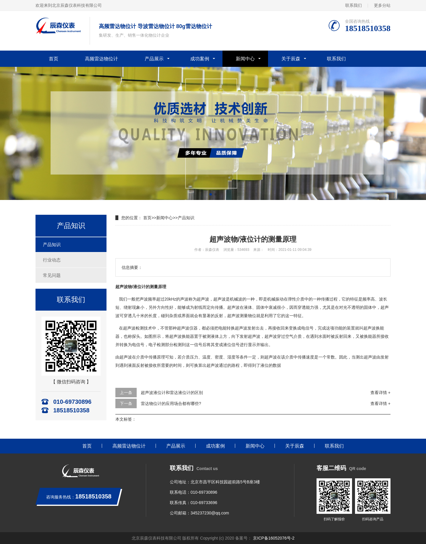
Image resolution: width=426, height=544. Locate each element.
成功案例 (199, 58)
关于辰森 (290, 58)
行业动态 (52, 259)
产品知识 (52, 244)
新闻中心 (245, 58)
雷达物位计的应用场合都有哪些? (171, 403)
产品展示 (154, 58)
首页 (53, 58)
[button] (210, 194)
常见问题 (52, 275)
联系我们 (353, 5)
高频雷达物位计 (101, 58)
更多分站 (382, 5)
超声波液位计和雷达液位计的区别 (172, 392)
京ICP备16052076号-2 (273, 538)
